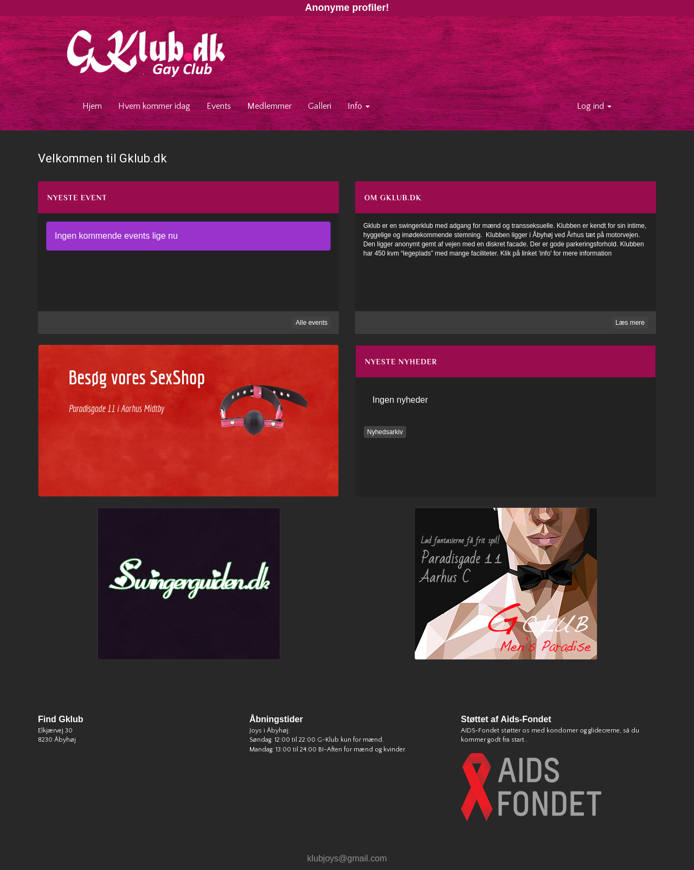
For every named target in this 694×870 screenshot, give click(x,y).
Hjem (96, 105)
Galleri (319, 106)
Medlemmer (269, 106)
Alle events (311, 322)
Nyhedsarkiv (385, 432)
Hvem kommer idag (154, 106)
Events (219, 106)
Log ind (594, 106)
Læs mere (630, 322)
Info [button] (359, 106)
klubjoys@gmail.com (347, 858)
